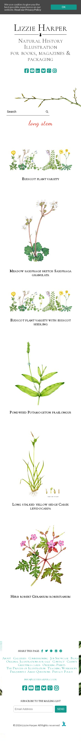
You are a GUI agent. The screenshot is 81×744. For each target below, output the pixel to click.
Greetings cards (29, 665)
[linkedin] (38, 71)
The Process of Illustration (25, 668)
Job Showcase (59, 658)
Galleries (19, 658)
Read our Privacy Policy (27, 9)
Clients (72, 661)
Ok (63, 7)
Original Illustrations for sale (28, 661)
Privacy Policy (62, 672)
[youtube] (32, 71)
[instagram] (54, 71)
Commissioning (38, 658)
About (6, 658)
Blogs (75, 658)
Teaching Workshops (62, 668)
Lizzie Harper (40, 28)
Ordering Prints (54, 665)
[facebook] (26, 71)
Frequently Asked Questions (30, 672)
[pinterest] (49, 71)
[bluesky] (43, 71)
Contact (58, 661)
